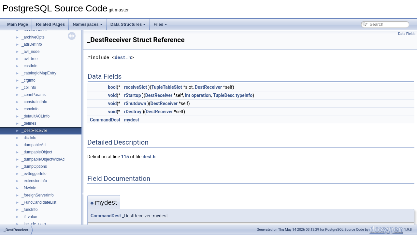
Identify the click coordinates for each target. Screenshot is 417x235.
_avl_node (30, 51)
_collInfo (29, 87)
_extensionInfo (34, 181)
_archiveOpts (33, 37)
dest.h (123, 58)
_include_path (34, 224)
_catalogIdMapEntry (39, 73)
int (187, 95)
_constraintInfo (34, 102)
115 (125, 156)
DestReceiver (208, 87)
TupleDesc (224, 95)
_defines (29, 123)
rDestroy (132, 111)
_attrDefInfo (32, 44)
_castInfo (29, 66)
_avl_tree (29, 58)
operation (201, 95)
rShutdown (135, 103)
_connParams (34, 94)
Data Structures (128, 24)
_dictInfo (29, 137)
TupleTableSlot (166, 87)
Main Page (17, 24)
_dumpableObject (37, 152)
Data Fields (406, 34)
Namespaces (88, 24)
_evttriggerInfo (34, 173)
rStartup (132, 95)
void (112, 95)
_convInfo (30, 109)
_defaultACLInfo (36, 116)
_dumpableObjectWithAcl (43, 159)
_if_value (29, 216)
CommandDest (105, 119)
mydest (131, 119)
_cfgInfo (29, 80)
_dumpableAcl (34, 145)
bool (112, 87)
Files (160, 24)
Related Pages (50, 24)
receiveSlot (135, 87)
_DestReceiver (34, 130)
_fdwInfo (29, 188)
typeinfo (244, 95)
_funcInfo (29, 209)
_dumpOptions (34, 166)
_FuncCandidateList (39, 202)
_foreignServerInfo (38, 195)
